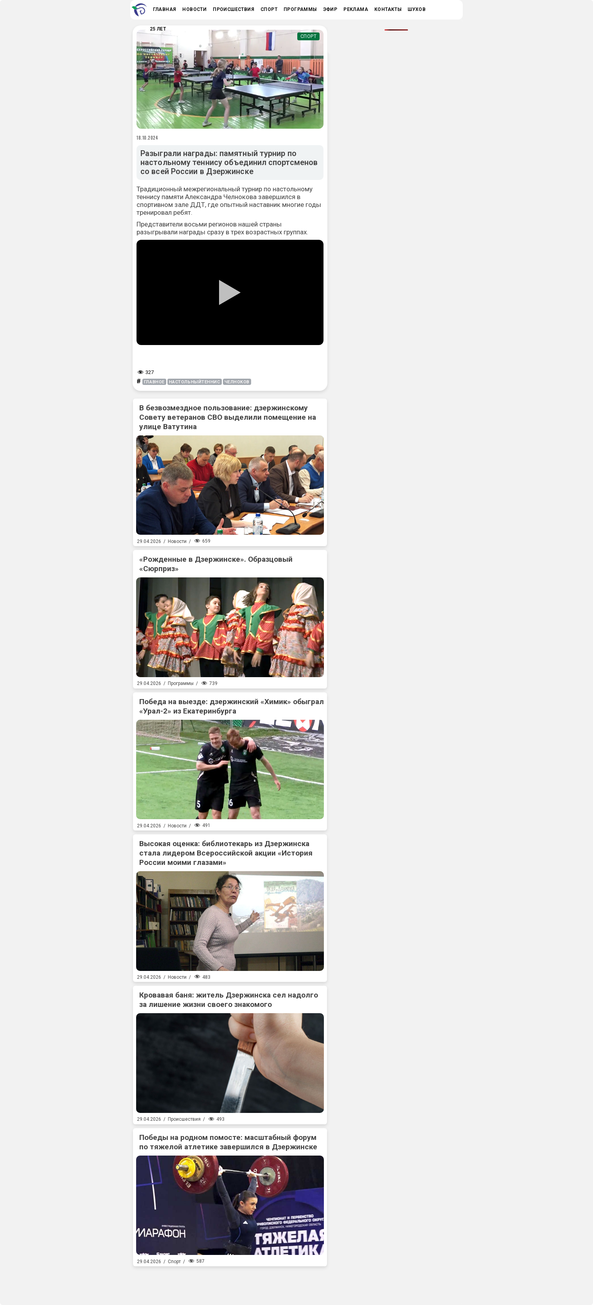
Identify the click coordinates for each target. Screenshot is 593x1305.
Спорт (308, 36)
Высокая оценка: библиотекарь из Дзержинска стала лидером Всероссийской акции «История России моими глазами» (226, 853)
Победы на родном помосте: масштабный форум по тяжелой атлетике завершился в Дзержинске (228, 1142)
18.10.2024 (147, 138)
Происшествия (184, 1119)
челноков (237, 382)
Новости (177, 541)
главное (154, 382)
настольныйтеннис (194, 382)
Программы (181, 683)
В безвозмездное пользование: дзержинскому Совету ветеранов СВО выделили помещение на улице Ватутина (227, 417)
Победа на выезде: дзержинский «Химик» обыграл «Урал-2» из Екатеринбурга (231, 706)
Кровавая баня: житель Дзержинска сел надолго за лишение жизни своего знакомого (228, 999)
